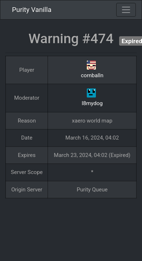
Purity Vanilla (32, 10)
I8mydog (92, 103)
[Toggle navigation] (126, 10)
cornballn (92, 75)
